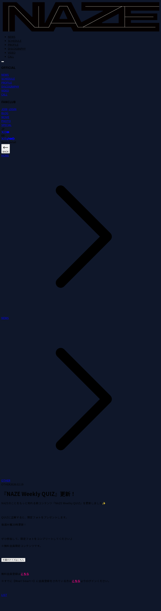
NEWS (11, 37)
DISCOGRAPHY (17, 49)
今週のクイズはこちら (13, 560)
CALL (11, 56)
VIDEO (11, 53)
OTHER (5, 480)
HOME (5, 155)
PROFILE (13, 45)
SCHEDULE (14, 41)
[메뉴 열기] (2, 61)
